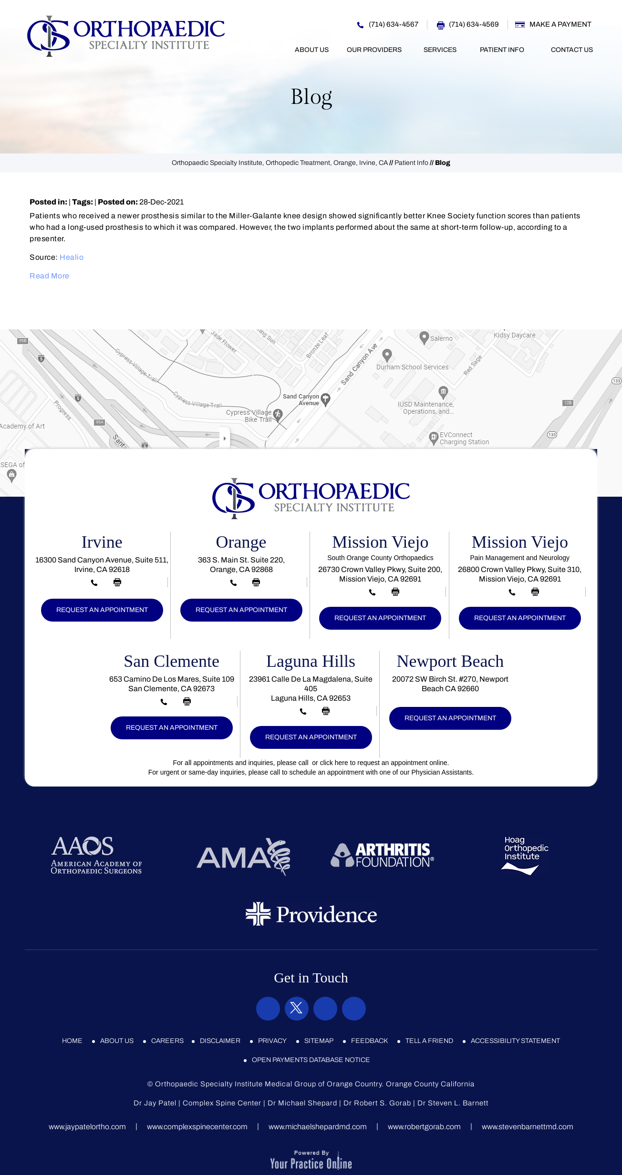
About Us (312, 49)
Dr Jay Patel (155, 1103)
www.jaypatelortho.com (87, 1127)
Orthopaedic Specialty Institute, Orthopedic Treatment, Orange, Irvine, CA (280, 162)
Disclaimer (220, 1040)
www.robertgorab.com (424, 1127)
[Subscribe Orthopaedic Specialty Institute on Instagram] (325, 1009)
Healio (71, 257)
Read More (50, 276)
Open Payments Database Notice (311, 1059)
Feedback (369, 1040)
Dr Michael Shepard (302, 1103)
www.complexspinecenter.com (197, 1127)
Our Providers (374, 49)
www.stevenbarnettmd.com (527, 1127)
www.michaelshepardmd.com (318, 1127)
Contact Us (572, 49)
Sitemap (318, 1040)
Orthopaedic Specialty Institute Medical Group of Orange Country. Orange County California (315, 1084)
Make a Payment (560, 24)
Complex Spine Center (222, 1103)
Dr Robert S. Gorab (377, 1103)
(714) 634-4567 (393, 24)
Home (273, 50)
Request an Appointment (102, 609)
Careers (167, 1040)
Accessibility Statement (515, 1040)
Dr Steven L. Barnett (452, 1103)
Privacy (272, 1040)
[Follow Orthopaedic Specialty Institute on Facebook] (268, 1009)
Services (440, 49)
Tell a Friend (429, 1040)
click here (334, 762)
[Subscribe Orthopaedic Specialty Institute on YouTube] (354, 1009)
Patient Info (502, 49)
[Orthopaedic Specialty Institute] (126, 36)
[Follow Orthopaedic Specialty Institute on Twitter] (297, 1009)
